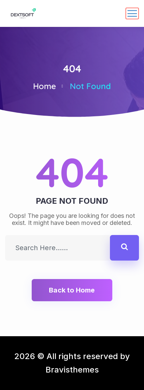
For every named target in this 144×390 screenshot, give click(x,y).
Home (44, 86)
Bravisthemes (72, 370)
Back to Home (72, 290)
